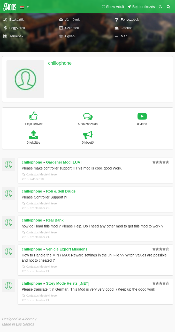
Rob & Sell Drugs (60, 191)
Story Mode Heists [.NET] (67, 283)
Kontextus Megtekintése (39, 174)
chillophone (60, 63)
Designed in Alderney (19, 319)
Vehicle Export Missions (66, 249)
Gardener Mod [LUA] (63, 162)
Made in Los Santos (18, 324)
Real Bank (55, 220)
